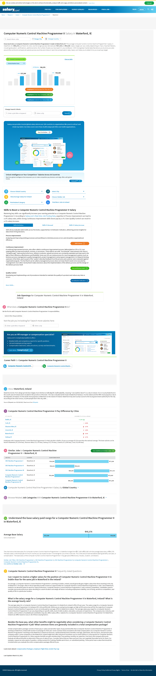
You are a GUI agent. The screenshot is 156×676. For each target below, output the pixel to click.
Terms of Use (125, 670)
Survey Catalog (78, 9)
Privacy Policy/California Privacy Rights (108, 670)
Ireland (17, 15)
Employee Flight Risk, (41, 649)
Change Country (53, 39)
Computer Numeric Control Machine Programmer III (64, 366)
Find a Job (106, 9)
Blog (134, 9)
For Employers (62, 9)
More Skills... (10, 285)
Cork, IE (7, 423)
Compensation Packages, (25, 649)
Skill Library (80, 243)
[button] (37, 39)
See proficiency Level (80, 268)
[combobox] (17, 39)
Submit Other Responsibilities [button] (13, 316)
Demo (142, 9)
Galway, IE (8, 437)
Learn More (92, 3)
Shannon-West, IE (10, 426)
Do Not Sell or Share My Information (141, 670)
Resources (93, 9)
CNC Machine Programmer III (14, 470)
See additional (14, 564)
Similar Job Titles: (10, 560)
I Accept (149, 3)
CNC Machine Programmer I (14, 461)
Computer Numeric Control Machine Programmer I (14, 476)
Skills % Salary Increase (76, 225)
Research (10, 15)
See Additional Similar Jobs (103, 451)
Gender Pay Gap (54, 649)
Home (3, 15)
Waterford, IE (9, 433)
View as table (69, 59)
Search (67, 113)
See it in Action (44, 132)
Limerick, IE (9, 430)
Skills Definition (18, 225)
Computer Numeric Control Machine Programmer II (36, 15)
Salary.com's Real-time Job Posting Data (40, 216)
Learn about (20, 350)
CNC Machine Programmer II (14, 465)
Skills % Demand (47, 225)
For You (49, 9)
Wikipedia (35, 402)
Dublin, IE (8, 419)
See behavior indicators (79, 281)
